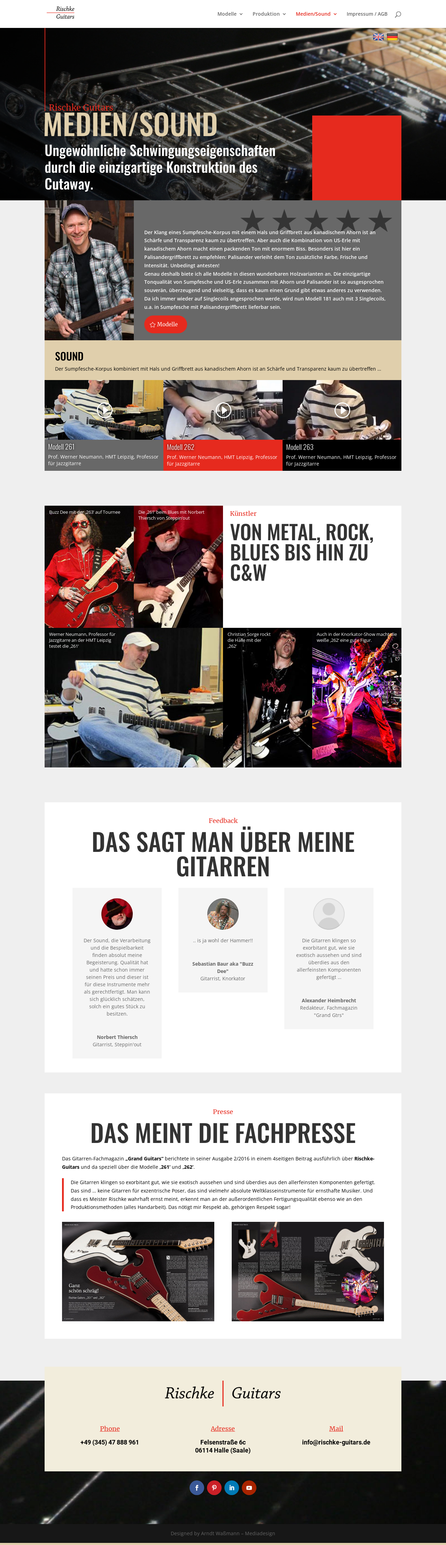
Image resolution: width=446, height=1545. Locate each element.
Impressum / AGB (367, 14)
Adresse (223, 1431)
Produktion (266, 14)
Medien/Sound (313, 14)
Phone (110, 1431)
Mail (336, 1431)
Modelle (227, 14)
